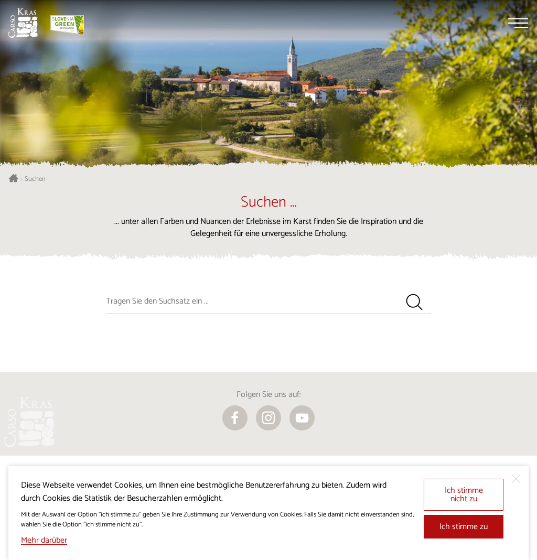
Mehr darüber (44, 540)
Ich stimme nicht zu (464, 494)
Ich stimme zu (463, 527)
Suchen (35, 179)
